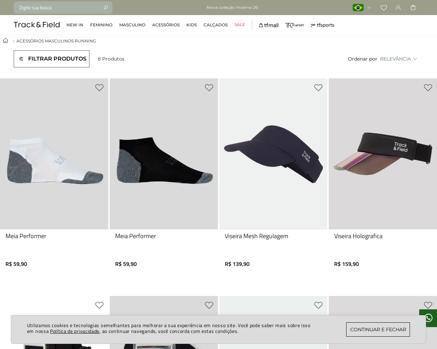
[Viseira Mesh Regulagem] (273, 177)
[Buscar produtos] (105, 7)
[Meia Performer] (54, 177)
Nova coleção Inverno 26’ (233, 7)
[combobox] (63, 7)
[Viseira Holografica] (383, 177)
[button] (51, 58)
